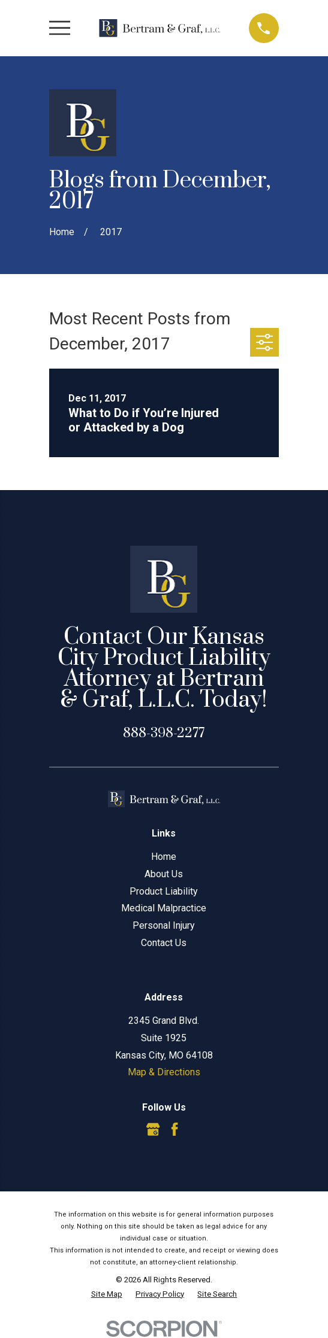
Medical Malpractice (163, 908)
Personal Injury (164, 925)
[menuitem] (106, 1294)
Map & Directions (164, 1072)
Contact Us (163, 942)
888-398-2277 (163, 733)
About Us (164, 874)
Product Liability (164, 891)
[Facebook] (174, 1129)
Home (163, 856)
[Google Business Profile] (153, 1129)
